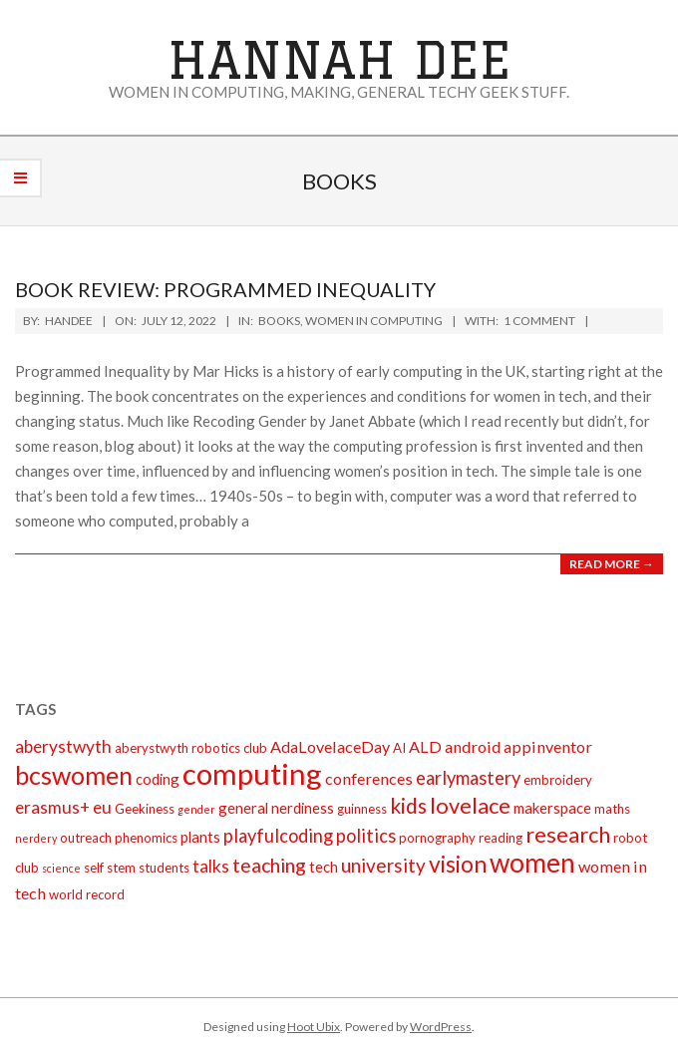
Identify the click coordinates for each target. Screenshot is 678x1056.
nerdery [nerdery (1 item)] (36, 838)
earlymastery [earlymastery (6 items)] (468, 778)
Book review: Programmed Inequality (225, 289)
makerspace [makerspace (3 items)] (552, 808)
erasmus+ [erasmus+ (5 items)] (52, 807)
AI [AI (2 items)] (399, 748)
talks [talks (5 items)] (210, 866)
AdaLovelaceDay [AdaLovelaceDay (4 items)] (330, 746)
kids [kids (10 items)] (408, 805)
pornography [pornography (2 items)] (437, 838)
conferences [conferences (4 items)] (369, 778)
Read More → (611, 563)
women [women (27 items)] (532, 863)
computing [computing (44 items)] (252, 773)
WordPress (441, 1026)
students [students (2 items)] (164, 868)
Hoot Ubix (313, 1026)
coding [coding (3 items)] (157, 779)
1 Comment (539, 320)
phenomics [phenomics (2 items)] (146, 838)
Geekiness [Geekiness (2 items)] (144, 809)
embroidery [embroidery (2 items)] (557, 780)
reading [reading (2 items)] (500, 838)
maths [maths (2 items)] (612, 809)
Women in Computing (374, 320)
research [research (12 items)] (567, 834)
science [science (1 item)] (61, 868)
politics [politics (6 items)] (366, 836)
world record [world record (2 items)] (87, 894)
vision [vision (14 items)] (458, 864)
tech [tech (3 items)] (323, 867)
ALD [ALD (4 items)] (425, 746)
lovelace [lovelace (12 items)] (470, 805)
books (279, 320)
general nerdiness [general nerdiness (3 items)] (276, 808)
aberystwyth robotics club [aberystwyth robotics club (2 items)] (191, 748)
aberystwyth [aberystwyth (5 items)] (63, 746)
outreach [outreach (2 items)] (86, 838)
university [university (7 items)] (383, 865)
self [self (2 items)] (94, 868)
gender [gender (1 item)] (196, 809)
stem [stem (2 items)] (121, 868)
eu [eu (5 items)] (102, 807)
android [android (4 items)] (473, 746)
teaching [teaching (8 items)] (269, 865)
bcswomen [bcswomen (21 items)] (74, 775)
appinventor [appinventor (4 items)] (548, 746)
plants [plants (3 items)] (200, 837)
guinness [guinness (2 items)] (362, 809)
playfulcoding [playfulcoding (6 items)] (278, 836)
